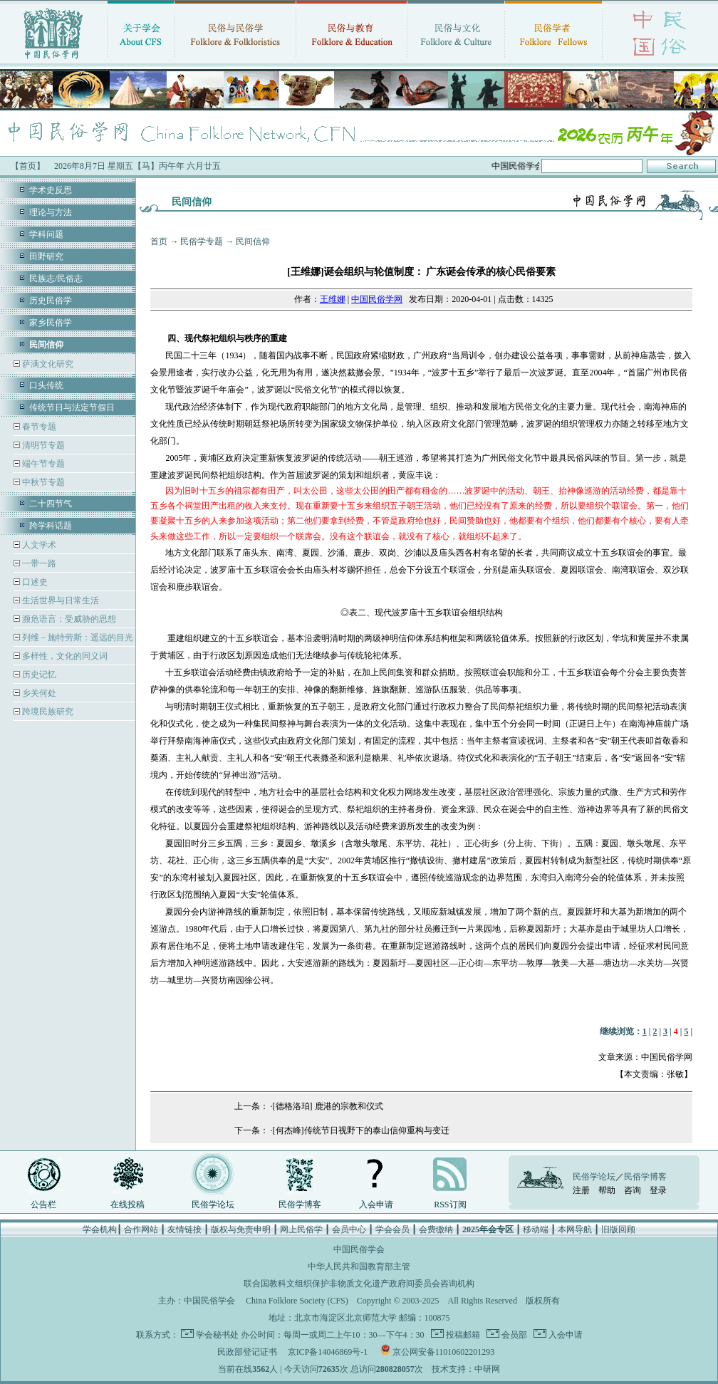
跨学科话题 (50, 526)
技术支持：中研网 (466, 1369)
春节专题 (38, 427)
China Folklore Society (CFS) (297, 1301)
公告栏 (43, 1204)
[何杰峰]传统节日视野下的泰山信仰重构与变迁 (361, 1130)
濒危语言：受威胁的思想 (68, 619)
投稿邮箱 (462, 1335)
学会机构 (100, 1229)
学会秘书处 (217, 1335)
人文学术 (38, 545)
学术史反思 (50, 190)
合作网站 (141, 1229)
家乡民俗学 (50, 323)
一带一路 (38, 563)
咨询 (632, 1190)
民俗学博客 (300, 1204)
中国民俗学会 (209, 1301)
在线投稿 (127, 1204)
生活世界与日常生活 (59, 600)
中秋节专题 (42, 482)
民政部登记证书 (247, 1352)
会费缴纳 (436, 1229)
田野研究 (46, 256)
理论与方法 (50, 212)
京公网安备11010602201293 (443, 1352)
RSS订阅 (450, 1204)
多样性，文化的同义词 (64, 656)
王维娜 (332, 299)
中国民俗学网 (376, 299)
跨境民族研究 (46, 712)
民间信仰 (253, 241)
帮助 (606, 1190)
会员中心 (349, 1229)
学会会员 (392, 1229)
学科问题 (46, 234)
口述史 (34, 582)
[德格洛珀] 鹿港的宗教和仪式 (328, 1106)
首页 (158, 241)
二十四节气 (50, 504)
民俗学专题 (201, 241)
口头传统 (46, 385)
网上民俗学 (301, 1229)
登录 (658, 1190)
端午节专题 (42, 464)
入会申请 (376, 1204)
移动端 (535, 1229)
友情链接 (184, 1229)
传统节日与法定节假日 (72, 407)
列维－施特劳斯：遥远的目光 (76, 637)
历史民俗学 (50, 301)
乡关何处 (38, 693)
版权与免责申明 (241, 1229)
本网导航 (575, 1229)
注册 (581, 1190)
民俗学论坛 (213, 1204)
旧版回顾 (618, 1229)
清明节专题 (42, 445)
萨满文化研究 (46, 364)
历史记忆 (38, 675)
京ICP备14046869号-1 (328, 1352)
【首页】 (28, 166)
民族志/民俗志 (56, 278)
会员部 (513, 1335)
